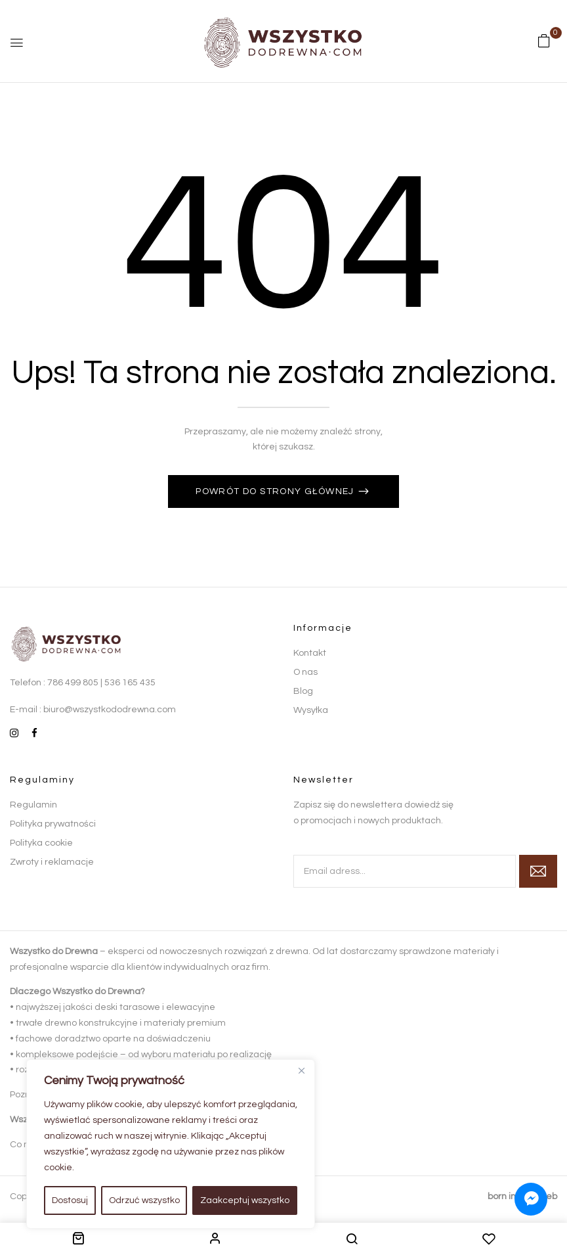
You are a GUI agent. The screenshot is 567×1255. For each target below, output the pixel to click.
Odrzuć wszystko (144, 1200)
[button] (544, 41)
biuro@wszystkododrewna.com (109, 709)
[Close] (301, 1070)
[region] (170, 1144)
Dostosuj (70, 1200)
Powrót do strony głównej (276, 491)
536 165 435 (130, 682)
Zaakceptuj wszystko (244, 1200)
